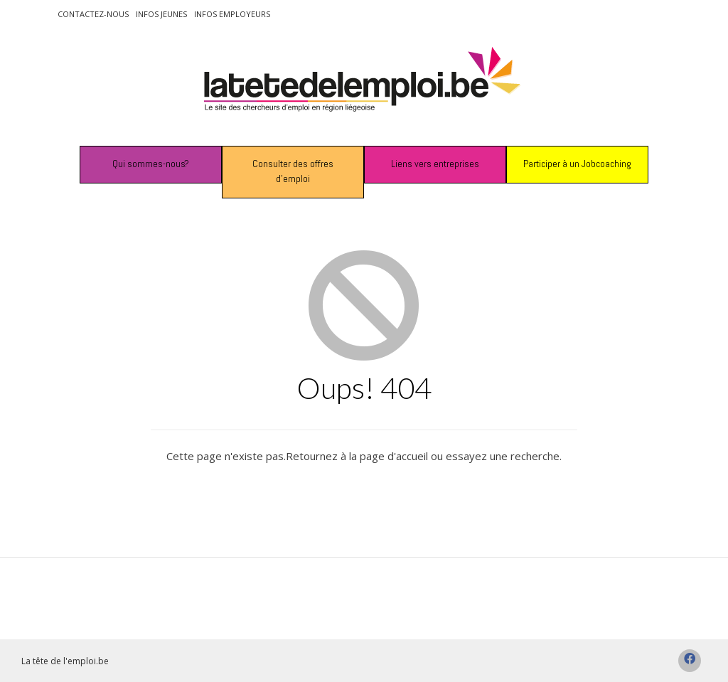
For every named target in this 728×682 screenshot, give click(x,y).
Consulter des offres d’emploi (292, 171)
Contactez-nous (93, 14)
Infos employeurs (232, 14)
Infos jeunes (161, 14)
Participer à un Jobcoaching (577, 163)
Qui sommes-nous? (150, 163)
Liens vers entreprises (435, 163)
